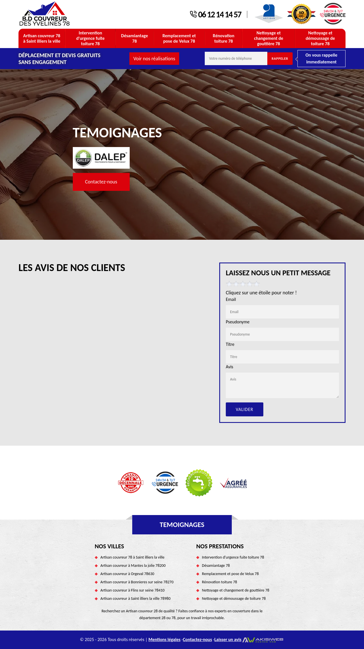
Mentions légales (164, 639)
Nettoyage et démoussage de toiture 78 (320, 38)
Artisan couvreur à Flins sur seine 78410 (132, 590)
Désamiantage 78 (134, 38)
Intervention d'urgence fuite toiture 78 (90, 38)
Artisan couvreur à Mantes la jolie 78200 (133, 565)
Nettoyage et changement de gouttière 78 (268, 38)
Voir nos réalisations (154, 58)
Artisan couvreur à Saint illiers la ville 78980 (135, 598)
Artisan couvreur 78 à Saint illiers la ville (41, 38)
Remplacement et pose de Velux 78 (179, 38)
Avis (229, 366)
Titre (230, 344)
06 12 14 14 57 (219, 14)
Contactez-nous (101, 182)
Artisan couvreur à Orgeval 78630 (127, 573)
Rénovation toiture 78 (223, 38)
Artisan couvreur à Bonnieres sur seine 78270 (136, 582)
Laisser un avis (227, 639)
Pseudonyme (238, 321)
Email (231, 299)
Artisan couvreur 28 (142, 611)
